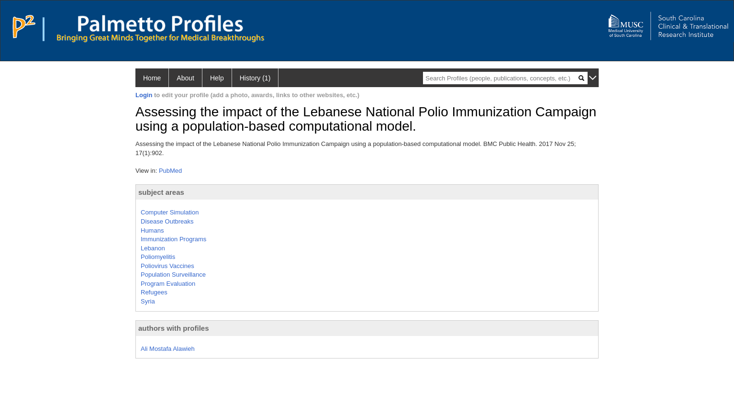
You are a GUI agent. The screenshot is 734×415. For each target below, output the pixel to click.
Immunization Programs (173, 239)
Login (143, 95)
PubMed (170, 170)
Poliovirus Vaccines (167, 265)
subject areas (161, 192)
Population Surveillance (173, 274)
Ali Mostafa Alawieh (168, 348)
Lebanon (153, 248)
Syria (148, 301)
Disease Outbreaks (167, 221)
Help (217, 78)
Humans (152, 230)
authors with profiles (173, 328)
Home (152, 78)
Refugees (154, 292)
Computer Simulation (170, 212)
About (185, 78)
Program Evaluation (168, 283)
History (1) (255, 78)
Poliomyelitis (158, 256)
